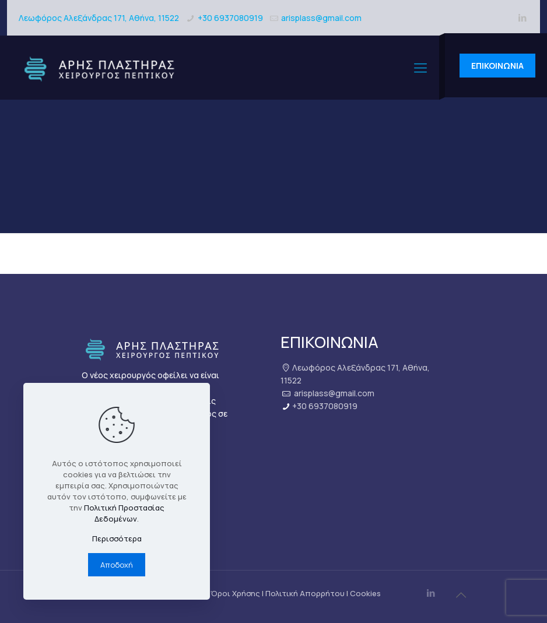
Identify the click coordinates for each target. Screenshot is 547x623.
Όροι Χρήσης (235, 593)
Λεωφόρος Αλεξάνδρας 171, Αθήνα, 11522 (99, 17)
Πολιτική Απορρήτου (305, 593)
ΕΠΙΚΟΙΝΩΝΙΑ (497, 65)
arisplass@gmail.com (321, 17)
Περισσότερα (117, 538)
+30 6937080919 (230, 17)
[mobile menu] (420, 68)
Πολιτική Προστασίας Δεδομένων (124, 513)
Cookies (365, 593)
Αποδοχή (116, 564)
